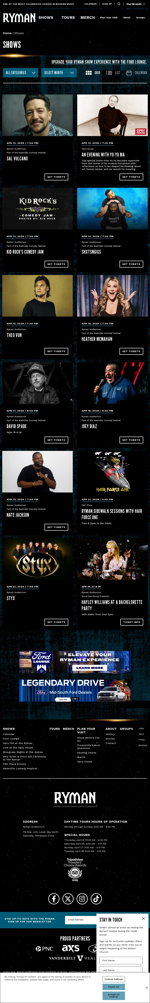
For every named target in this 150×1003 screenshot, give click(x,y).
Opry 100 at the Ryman (17, 743)
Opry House (84, 761)
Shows (46, 17)
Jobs (141, 728)
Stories (110, 738)
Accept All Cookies (113, 995)
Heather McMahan (97, 339)
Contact (111, 743)
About (127, 17)
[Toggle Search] (119, 4)
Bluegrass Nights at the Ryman (23, 752)
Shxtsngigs (91, 252)
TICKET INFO (131, 622)
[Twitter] (68, 898)
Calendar (90, 4)
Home (7, 33)
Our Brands (135, 4)
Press (142, 739)
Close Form (143, 919)
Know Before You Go (88, 739)
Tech (141, 734)
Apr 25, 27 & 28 (91, 586)
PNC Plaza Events (14, 764)
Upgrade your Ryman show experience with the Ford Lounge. (99, 62)
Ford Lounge (11, 738)
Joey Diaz (89, 426)
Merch (90, 17)
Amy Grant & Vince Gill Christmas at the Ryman (24, 758)
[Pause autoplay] (126, 684)
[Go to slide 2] (75, 699)
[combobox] (20, 72)
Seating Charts (86, 752)
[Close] (146, 987)
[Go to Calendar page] (136, 72)
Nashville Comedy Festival (20, 768)
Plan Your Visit (109, 17)
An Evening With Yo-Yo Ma (103, 154)
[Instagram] (82, 898)
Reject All (113, 987)
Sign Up (107, 4)
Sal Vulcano (17, 158)
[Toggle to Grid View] (93, 72)
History (110, 734)
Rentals (143, 745)
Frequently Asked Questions (88, 747)
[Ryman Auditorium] (19, 17)
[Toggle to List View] (113, 72)
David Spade (17, 426)
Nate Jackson (18, 515)
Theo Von (14, 335)
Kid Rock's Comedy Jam (25, 252)
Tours (68, 17)
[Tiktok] (96, 898)
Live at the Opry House (18, 747)
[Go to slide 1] (73, 698)
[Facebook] (53, 898)
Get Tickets (56, 176)
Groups (140, 17)
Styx (11, 598)
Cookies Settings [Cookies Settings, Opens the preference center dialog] (113, 979)
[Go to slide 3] (77, 698)
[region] (75, 987)
